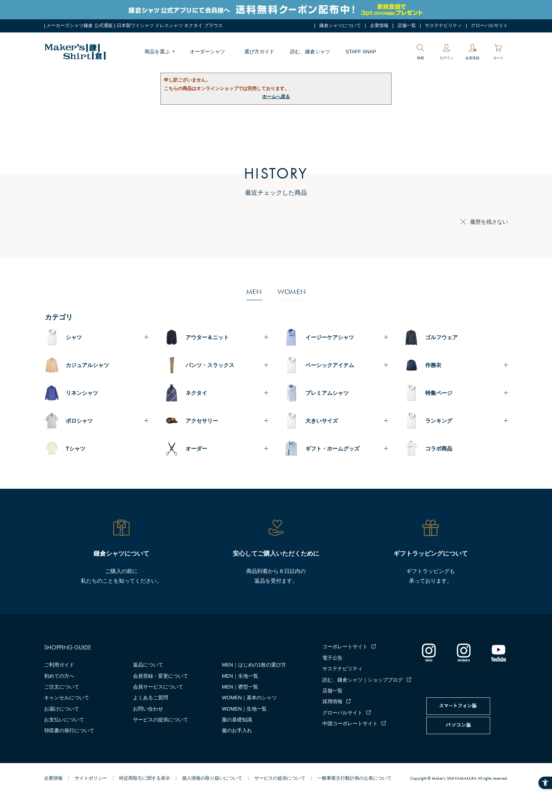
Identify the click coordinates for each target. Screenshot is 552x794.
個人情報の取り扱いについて (212, 778)
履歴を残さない (489, 222)
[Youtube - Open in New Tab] (498, 652)
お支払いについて (64, 720)
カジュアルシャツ (87, 365)
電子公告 (332, 658)
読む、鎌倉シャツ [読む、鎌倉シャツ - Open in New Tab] (310, 51)
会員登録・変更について (160, 676)
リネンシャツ (82, 393)
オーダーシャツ (207, 51)
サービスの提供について (160, 720)
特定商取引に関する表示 (144, 778)
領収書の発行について (69, 730)
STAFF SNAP (361, 51)
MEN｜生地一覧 (240, 676)
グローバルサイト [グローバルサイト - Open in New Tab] (489, 25)
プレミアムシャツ (327, 393)
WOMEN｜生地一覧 (244, 709)
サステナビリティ (443, 25)
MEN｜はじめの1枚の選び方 (254, 665)
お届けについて (61, 709)
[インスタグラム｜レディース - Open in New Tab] (463, 652)
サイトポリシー (91, 778)
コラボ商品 (438, 448)
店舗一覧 (406, 25)
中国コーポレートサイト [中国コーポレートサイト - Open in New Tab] (350, 723)
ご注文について (61, 687)
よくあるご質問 (150, 697)
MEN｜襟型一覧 (240, 687)
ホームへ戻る (276, 96)
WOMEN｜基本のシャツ (249, 697)
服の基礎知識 (237, 720)
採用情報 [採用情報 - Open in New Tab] (332, 701)
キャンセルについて (66, 697)
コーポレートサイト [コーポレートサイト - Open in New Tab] (345, 646)
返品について (148, 665)
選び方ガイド (259, 51)
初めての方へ (59, 676)
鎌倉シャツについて (340, 25)
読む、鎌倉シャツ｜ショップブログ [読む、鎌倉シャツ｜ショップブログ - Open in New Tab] (362, 680)
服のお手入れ (237, 730)
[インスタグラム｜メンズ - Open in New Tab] (428, 652)
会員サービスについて (158, 687)
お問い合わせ (148, 709)
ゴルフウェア (441, 337)
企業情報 (379, 25)
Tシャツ (75, 448)
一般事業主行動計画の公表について (354, 778)
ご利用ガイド (59, 665)
